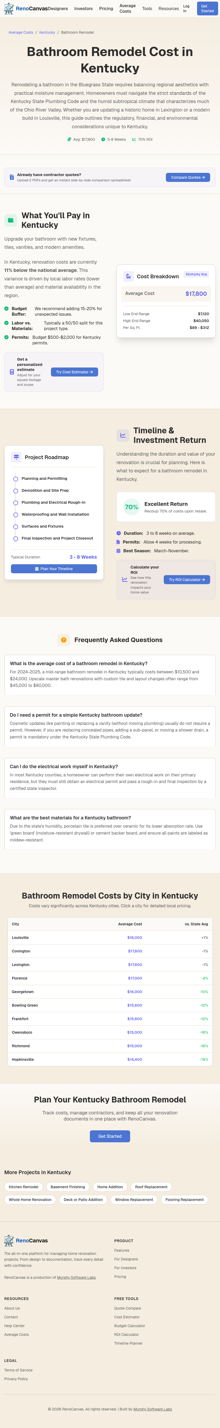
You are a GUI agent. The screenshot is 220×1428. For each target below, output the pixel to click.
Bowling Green (25, 1005)
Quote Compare (127, 1308)
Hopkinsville (23, 1059)
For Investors (125, 1267)
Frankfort (20, 1018)
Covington (21, 951)
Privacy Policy (16, 1378)
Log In (186, 8)
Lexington (21, 964)
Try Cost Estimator (74, 372)
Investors (83, 8)
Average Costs (127, 8)
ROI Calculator (126, 1334)
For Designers (126, 1259)
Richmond (21, 1046)
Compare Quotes (188, 177)
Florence (19, 978)
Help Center (14, 1325)
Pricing (106, 8)
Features (121, 1250)
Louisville (20, 937)
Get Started (207, 8)
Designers (58, 8)
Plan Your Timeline (54, 568)
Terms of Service (18, 1370)
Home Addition (110, 1187)
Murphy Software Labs (76, 1277)
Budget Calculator (129, 1325)
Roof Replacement (151, 1187)
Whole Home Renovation (30, 1199)
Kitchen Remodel (23, 1187)
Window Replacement (134, 1199)
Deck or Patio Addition (83, 1199)
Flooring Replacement (184, 1199)
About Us (12, 1308)
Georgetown (23, 991)
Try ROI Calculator (187, 579)
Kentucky (47, 32)
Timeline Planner (128, 1343)
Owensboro (22, 1032)
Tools (147, 8)
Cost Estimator (127, 1317)
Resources (169, 8)
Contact (11, 1317)
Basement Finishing (68, 1187)
